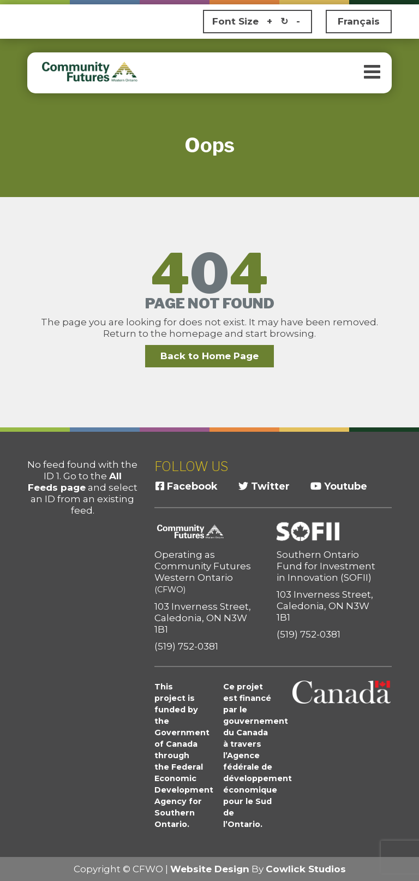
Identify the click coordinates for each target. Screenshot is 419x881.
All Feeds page (75, 482)
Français (359, 21)
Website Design (209, 869)
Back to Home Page (209, 355)
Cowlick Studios (306, 869)
